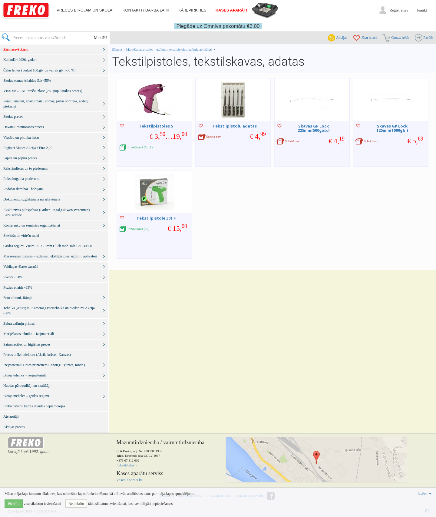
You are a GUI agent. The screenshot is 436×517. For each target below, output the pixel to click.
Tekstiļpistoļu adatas (235, 126)
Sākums (117, 49)
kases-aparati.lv (129, 480)
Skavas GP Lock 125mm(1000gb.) (392, 128)
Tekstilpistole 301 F (156, 218)
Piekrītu (13, 504)
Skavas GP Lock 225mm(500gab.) (313, 128)
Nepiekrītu (76, 504)
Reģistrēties (398, 10)
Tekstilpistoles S (156, 126)
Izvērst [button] (424, 494)
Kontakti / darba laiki (146, 10)
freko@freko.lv (127, 465)
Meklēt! (100, 37)
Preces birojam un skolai (85, 10)
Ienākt (422, 10)
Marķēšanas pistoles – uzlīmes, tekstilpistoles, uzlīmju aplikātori (169, 49)
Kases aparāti (231, 10)
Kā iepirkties (192, 10)
